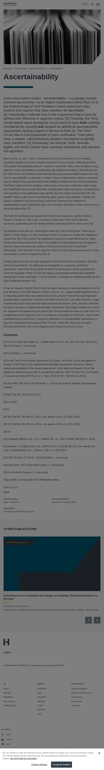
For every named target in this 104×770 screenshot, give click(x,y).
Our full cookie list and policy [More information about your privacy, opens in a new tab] (23, 762)
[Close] (99, 756)
